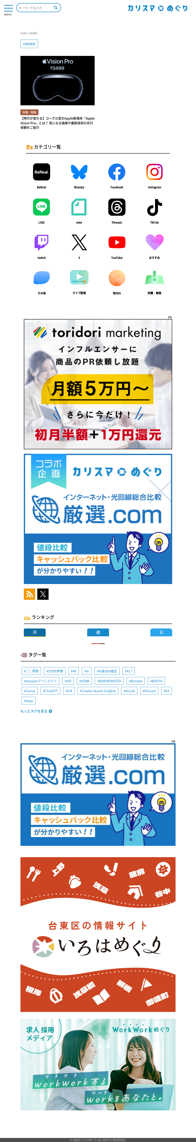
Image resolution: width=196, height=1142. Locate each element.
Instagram (154, 187)
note (79, 222)
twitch (42, 258)
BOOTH (157, 681)
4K (74, 671)
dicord (130, 690)
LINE (41, 222)
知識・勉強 (154, 293)
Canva (30, 690)
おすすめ (154, 258)
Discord (150, 690)
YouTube (116, 258)
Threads (116, 222)
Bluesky (79, 187)
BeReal (41, 187)
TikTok (154, 222)
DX (167, 690)
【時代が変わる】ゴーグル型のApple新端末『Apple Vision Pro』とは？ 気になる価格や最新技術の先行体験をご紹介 (57, 123)
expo (29, 700)
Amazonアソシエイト (41, 681)
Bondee (136, 681)
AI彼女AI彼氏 (108, 671)
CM (69, 690)
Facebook (117, 187)
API (69, 681)
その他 (42, 293)
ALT (129, 671)
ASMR (85, 681)
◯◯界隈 (32, 671)
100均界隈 (55, 671)
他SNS (117, 293)
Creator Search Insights (99, 690)
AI (87, 671)
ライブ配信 (79, 293)
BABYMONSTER (110, 681)
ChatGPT (51, 690)
